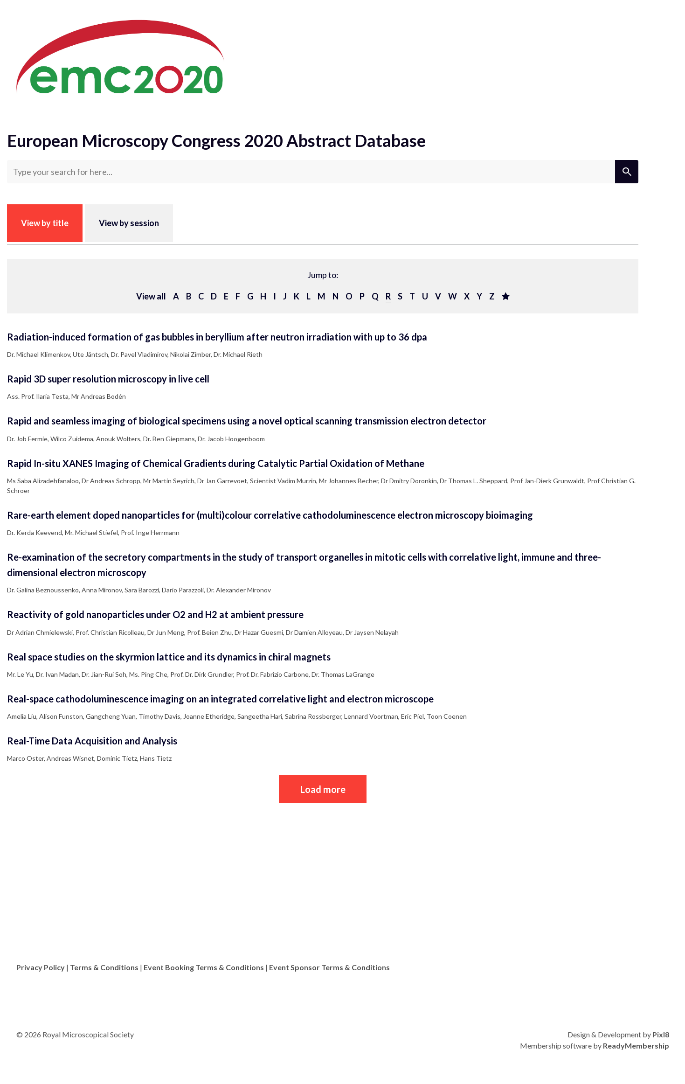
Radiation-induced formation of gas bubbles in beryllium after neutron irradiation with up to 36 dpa (217, 336)
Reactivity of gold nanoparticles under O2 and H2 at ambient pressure (155, 614)
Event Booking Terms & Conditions (204, 967)
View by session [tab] (129, 223)
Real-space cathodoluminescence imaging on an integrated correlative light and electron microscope (220, 698)
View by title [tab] (45, 223)
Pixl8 (660, 1034)
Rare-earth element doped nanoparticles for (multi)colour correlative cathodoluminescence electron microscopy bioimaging (270, 515)
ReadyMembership (636, 1045)
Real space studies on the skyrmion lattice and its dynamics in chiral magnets (169, 656)
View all (151, 296)
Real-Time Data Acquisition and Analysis (92, 740)
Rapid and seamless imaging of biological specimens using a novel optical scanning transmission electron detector (246, 420)
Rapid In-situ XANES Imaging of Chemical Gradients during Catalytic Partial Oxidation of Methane (215, 463)
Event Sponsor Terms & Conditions (329, 967)
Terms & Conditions (104, 967)
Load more (323, 789)
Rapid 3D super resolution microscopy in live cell (108, 378)
